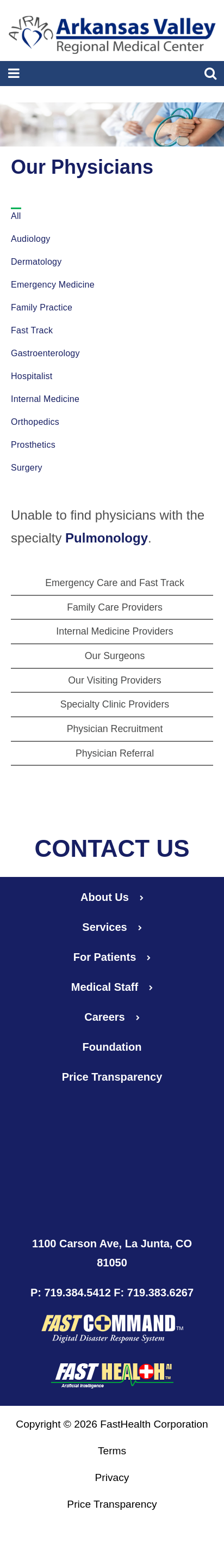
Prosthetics (33, 444)
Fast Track (32, 330)
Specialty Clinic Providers (114, 704)
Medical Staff (112, 987)
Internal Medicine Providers (114, 631)
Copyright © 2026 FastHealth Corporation (112, 1424)
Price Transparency (112, 1077)
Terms (112, 1450)
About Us (112, 897)
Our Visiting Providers (114, 680)
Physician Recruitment (115, 728)
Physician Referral (115, 753)
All (16, 216)
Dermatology (36, 261)
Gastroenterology (45, 353)
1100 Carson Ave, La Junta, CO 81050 (112, 1253)
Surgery (26, 467)
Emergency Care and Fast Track (114, 582)
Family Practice (41, 307)
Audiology (31, 238)
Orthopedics (35, 421)
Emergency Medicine (53, 284)
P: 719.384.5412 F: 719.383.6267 (112, 1293)
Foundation (112, 1047)
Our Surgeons (115, 655)
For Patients (112, 957)
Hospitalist (32, 376)
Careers (112, 1017)
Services (111, 927)
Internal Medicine (45, 399)
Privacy (112, 1477)
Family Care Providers (115, 607)
